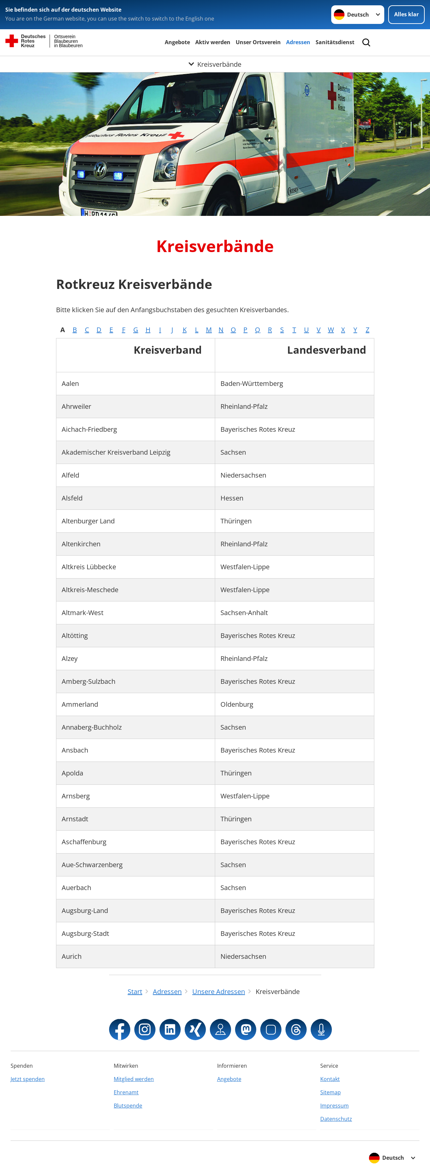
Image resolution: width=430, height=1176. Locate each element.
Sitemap (330, 1092)
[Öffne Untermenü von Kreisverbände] (215, 64)
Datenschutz (336, 1119)
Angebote (177, 42)
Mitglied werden (134, 1079)
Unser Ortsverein (258, 42)
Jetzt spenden (28, 1079)
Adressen (298, 42)
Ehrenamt (126, 1092)
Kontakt (330, 1079)
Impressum (334, 1105)
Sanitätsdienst (335, 42)
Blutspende (128, 1105)
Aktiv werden (212, 42)
